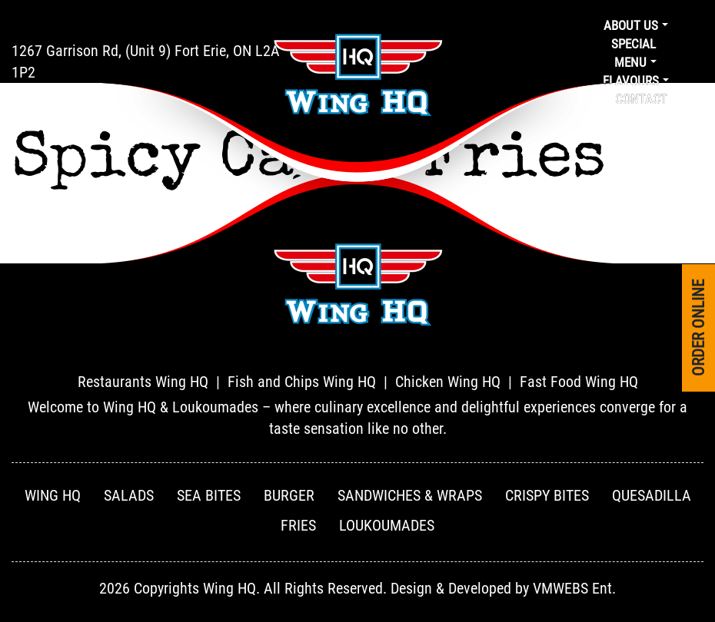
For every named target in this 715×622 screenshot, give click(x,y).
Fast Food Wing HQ (579, 381)
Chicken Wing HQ (447, 381)
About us (631, 25)
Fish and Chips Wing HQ (302, 381)
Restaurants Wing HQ (143, 381)
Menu (630, 62)
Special (633, 43)
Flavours (631, 80)
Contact (641, 99)
